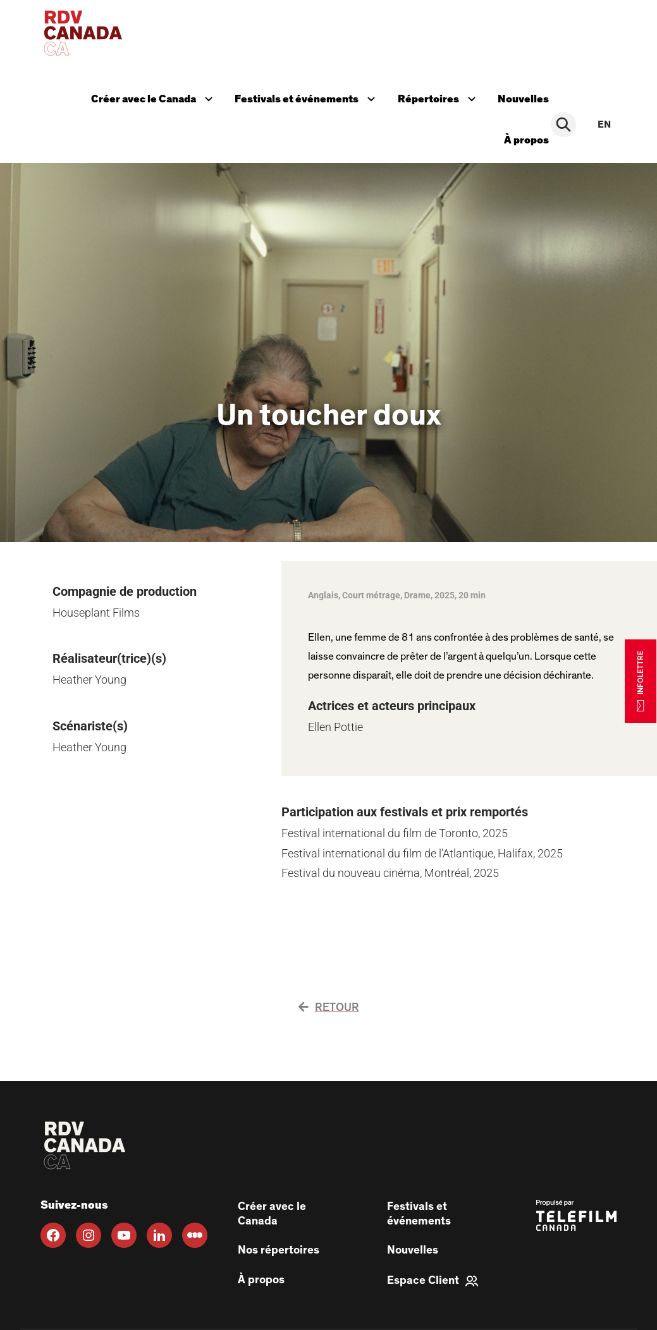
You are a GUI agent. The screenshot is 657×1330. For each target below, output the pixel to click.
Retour (328, 998)
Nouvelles (527, 96)
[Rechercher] (566, 120)
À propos (530, 133)
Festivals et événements (307, 95)
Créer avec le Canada (154, 95)
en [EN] (604, 120)
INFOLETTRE (640, 680)
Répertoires (442, 95)
